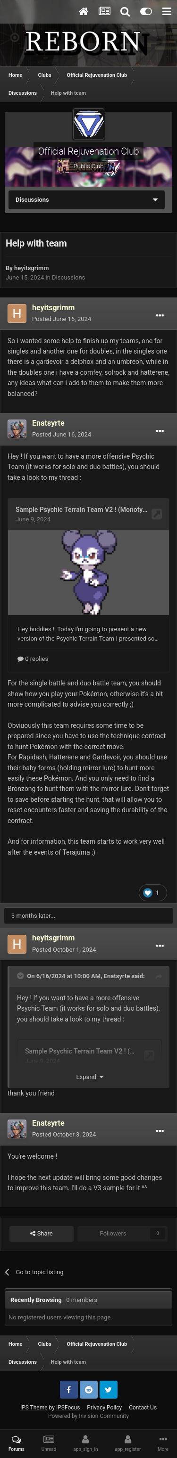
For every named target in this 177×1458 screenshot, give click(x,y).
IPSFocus (68, 1407)
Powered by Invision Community (88, 1416)
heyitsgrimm (31, 268)
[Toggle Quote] (21, 976)
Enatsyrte (117, 976)
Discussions (68, 277)
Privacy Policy (104, 1407)
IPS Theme (34, 1407)
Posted (61, 318)
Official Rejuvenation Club (88, 151)
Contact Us (143, 1407)
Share (41, 1234)
